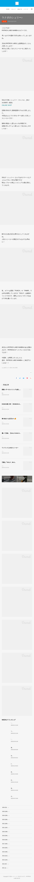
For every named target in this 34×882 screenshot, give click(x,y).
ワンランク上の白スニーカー (10, 448)
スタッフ (13, 9)
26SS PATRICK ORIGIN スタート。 (19, 764)
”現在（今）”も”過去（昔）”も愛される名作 (21, 724)
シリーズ (26, 9)
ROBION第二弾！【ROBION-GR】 (12, 404)
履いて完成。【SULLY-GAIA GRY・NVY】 (14, 433)
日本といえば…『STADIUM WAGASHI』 (21, 797)
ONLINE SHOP (7, 105)
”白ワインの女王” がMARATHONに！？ (20, 740)
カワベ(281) (9, 367)
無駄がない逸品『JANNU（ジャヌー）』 (21, 789)
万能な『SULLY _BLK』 (9, 463)
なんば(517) (4, 367)
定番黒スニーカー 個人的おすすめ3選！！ (21, 780)
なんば (4, 21)
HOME (7, 9)
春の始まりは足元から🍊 (9, 419)
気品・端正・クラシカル (17, 756)
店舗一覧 (19, 9)
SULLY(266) (15, 367)
